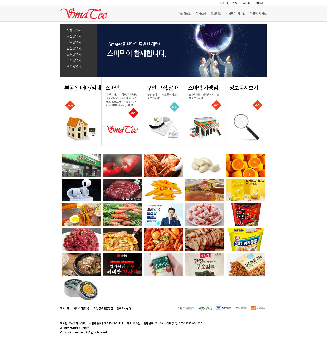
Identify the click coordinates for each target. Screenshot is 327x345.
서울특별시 (74, 30)
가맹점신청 (184, 13)
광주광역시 (74, 54)
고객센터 (258, 3)
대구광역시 (74, 42)
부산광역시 (74, 36)
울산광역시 (74, 66)
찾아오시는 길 (124, 308)
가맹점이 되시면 (235, 13)
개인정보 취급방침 (103, 308)
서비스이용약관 (82, 308)
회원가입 (223, 3)
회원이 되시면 (258, 13)
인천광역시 (74, 48)
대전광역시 (74, 60)
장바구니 (246, 3)
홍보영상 (216, 13)
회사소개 (201, 13)
